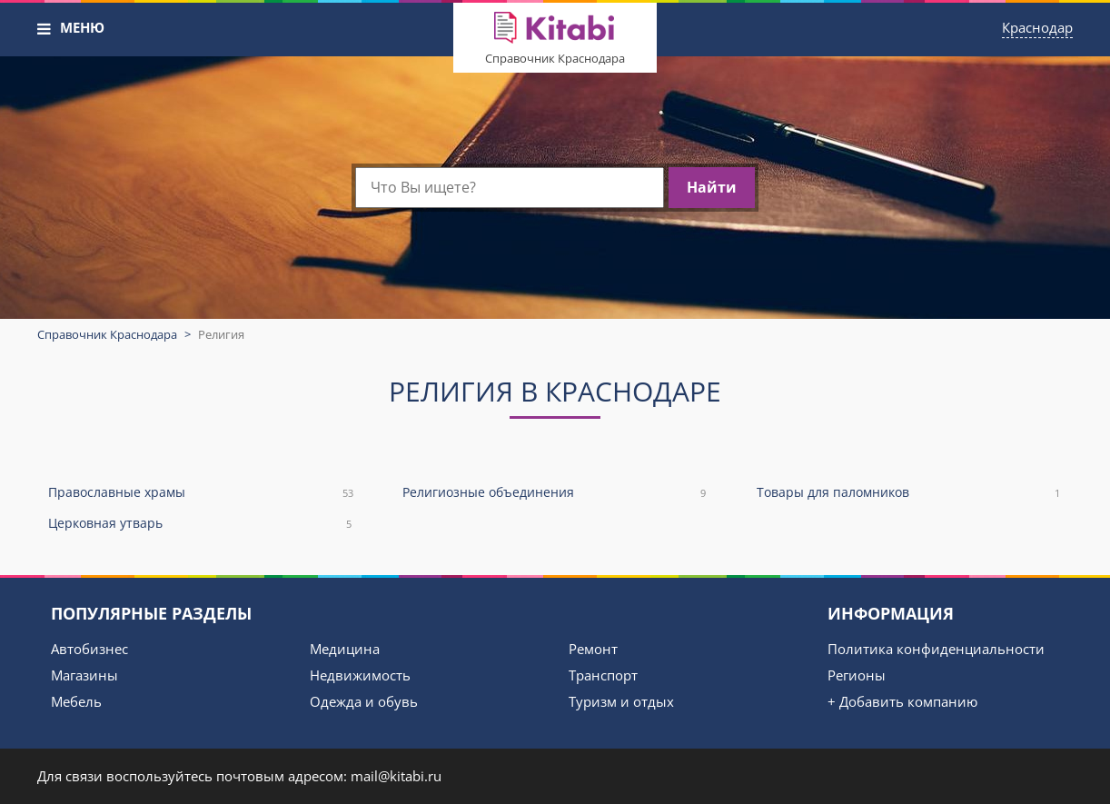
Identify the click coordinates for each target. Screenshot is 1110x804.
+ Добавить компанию (902, 701)
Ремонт (593, 649)
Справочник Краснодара (555, 58)
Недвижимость (360, 675)
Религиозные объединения (555, 492)
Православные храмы (200, 492)
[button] (44, 29)
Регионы (857, 675)
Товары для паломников (909, 492)
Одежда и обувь (364, 701)
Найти (712, 187)
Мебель (76, 701)
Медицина (345, 649)
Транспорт (603, 675)
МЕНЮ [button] (82, 27)
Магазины (84, 675)
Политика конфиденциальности (936, 649)
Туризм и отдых (621, 701)
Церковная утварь (200, 523)
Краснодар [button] (1037, 27)
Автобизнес (89, 649)
